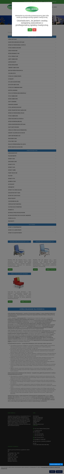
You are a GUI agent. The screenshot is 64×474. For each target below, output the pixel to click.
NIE (34, 22)
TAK (30, 22)
